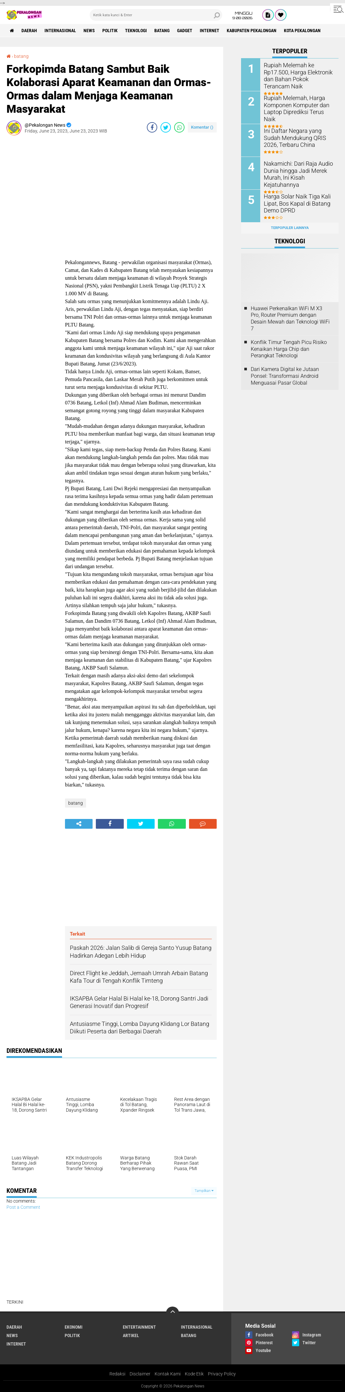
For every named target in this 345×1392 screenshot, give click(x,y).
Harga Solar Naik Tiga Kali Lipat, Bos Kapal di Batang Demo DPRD (294, 203)
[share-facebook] (152, 127)
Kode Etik (194, 1373)
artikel (131, 1335)
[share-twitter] (165, 127)
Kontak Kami (168, 1373)
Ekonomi (74, 1327)
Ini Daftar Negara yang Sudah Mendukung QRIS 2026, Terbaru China (297, 137)
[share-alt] (79, 824)
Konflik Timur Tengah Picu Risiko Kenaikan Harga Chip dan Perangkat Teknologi (289, 349)
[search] (156, 15)
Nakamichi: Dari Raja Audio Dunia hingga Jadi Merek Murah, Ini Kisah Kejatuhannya (295, 173)
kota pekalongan (302, 30)
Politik (110, 30)
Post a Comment (23, 1207)
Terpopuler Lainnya (290, 228)
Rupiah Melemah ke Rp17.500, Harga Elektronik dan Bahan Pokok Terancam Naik (299, 72)
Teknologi (136, 30)
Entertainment (139, 1327)
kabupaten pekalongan (251, 30)
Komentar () (202, 127)
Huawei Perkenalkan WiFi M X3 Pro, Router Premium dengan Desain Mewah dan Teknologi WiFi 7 (290, 318)
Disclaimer (140, 1373)
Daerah (29, 30)
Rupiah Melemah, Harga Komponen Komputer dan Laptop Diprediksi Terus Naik (296, 104)
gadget (184, 30)
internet (209, 30)
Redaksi (117, 1373)
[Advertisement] (32, 237)
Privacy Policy (222, 1373)
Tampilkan (204, 1191)
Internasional (60, 30)
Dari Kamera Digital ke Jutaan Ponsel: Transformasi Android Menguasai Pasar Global (285, 376)
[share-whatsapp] (179, 127)
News (89, 30)
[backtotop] (172, 1313)
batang (162, 30)
